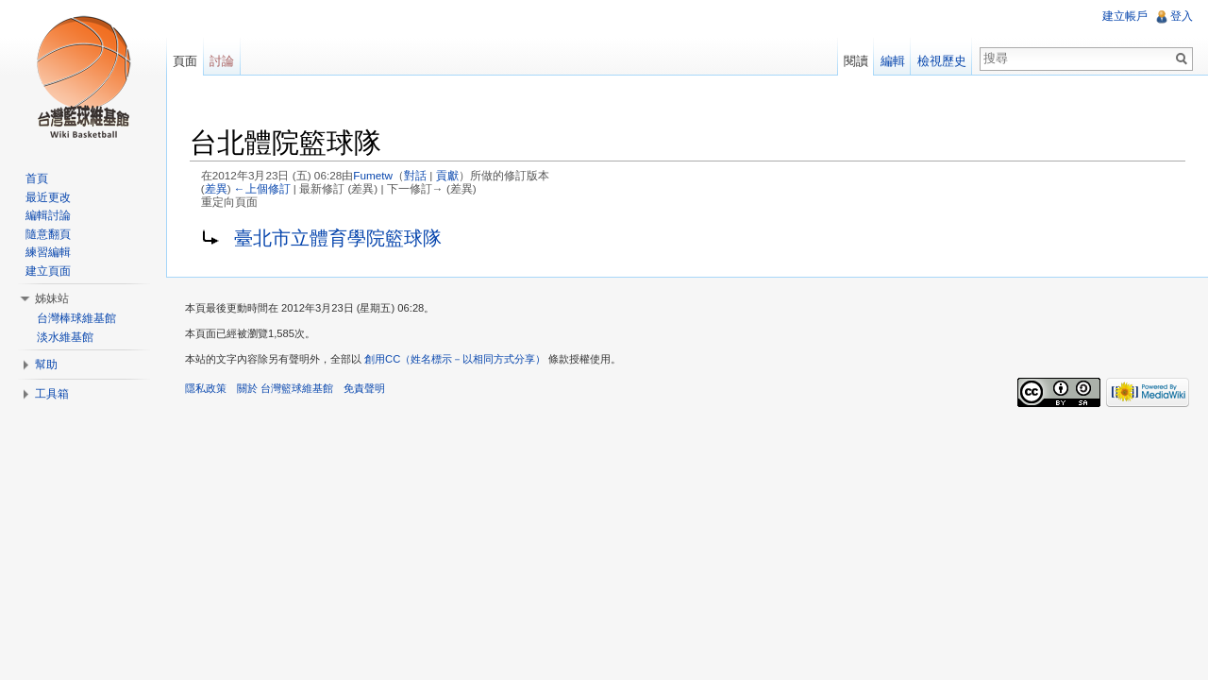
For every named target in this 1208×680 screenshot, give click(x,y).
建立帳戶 (1125, 16)
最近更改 (48, 197)
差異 (216, 188)
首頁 (36, 178)
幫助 (46, 364)
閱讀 (856, 61)
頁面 (185, 61)
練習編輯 (48, 252)
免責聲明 (364, 388)
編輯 (893, 61)
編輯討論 (48, 215)
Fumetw (373, 175)
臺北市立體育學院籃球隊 (338, 238)
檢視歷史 (941, 61)
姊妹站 (52, 298)
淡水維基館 (65, 337)
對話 (415, 175)
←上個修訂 (262, 188)
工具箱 (52, 393)
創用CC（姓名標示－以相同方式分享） (454, 359)
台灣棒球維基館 (76, 318)
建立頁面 (48, 271)
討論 (222, 61)
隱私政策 (205, 388)
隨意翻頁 (48, 234)
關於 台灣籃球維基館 (285, 388)
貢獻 (447, 175)
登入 (1181, 16)
